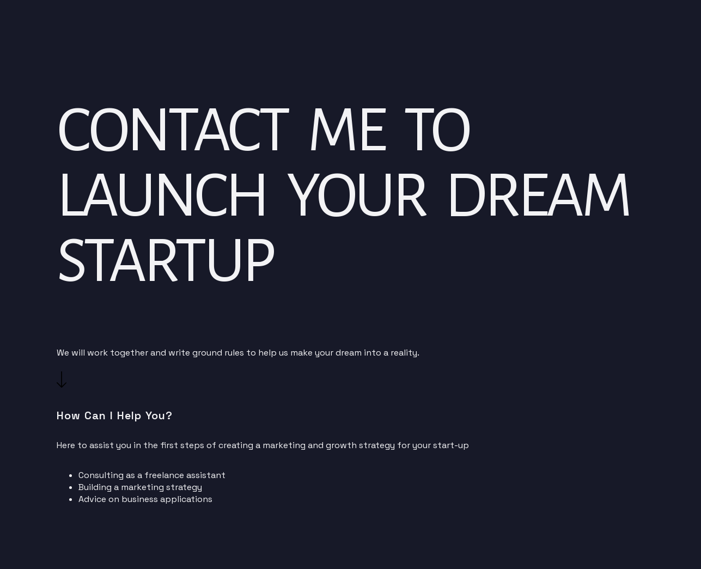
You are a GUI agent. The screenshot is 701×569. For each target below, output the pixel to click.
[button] (61, 384)
